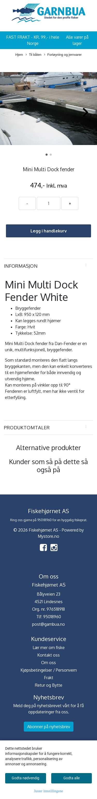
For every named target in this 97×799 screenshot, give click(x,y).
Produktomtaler (27, 427)
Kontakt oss (48, 655)
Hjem (19, 55)
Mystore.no (48, 536)
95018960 (52, 616)
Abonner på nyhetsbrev (48, 726)
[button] (47, 155)
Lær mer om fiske (49, 647)
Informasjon (21, 266)
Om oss (48, 662)
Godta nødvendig (25, 778)
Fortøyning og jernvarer (63, 55)
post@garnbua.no (48, 624)
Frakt (48, 677)
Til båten (34, 55)
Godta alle (71, 778)
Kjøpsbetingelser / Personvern (48, 670)
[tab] (48, 266)
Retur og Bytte (48, 685)
